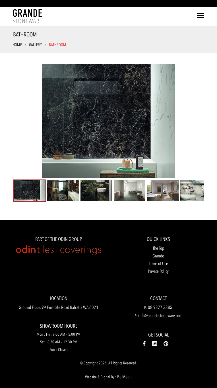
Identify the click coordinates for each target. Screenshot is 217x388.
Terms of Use (158, 263)
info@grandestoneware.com (160, 315)
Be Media (124, 376)
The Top (158, 248)
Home (17, 44)
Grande (158, 256)
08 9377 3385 (160, 307)
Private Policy (158, 271)
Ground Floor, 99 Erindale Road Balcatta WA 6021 (58, 307)
